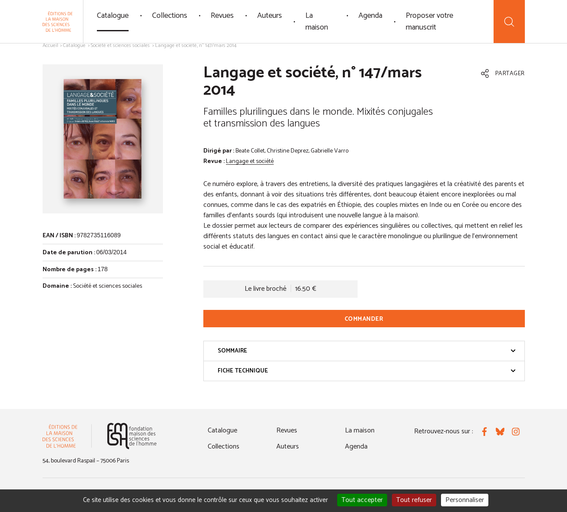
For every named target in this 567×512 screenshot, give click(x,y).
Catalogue (113, 15)
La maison (316, 21)
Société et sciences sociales (120, 45)
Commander (364, 319)
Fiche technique (367, 371)
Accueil (50, 45)
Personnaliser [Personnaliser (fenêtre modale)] (464, 500)
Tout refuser (414, 500)
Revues (222, 15)
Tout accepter (362, 500)
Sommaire (367, 351)
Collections (169, 15)
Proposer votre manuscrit (429, 21)
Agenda (370, 15)
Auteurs (269, 15)
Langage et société (250, 161)
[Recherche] (509, 21)
